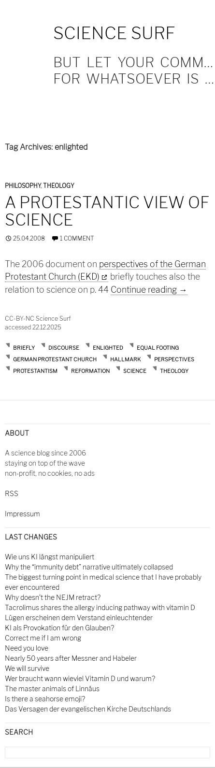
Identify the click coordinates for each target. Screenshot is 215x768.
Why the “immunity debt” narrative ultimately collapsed (89, 567)
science (134, 371)
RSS (11, 493)
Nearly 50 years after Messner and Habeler (71, 658)
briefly (24, 347)
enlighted (108, 347)
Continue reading (149, 289)
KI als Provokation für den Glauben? (59, 628)
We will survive (27, 668)
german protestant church (55, 359)
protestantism (35, 371)
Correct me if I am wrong (43, 638)
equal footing (158, 347)
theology (174, 371)
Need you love (26, 648)
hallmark (125, 359)
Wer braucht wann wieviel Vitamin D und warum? (80, 678)
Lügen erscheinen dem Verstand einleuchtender (79, 617)
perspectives (174, 359)
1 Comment (77, 238)
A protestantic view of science (107, 211)
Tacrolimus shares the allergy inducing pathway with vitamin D (100, 607)
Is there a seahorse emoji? (45, 699)
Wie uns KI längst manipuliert (49, 557)
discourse (63, 347)
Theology (58, 185)
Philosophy (23, 185)
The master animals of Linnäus (52, 688)
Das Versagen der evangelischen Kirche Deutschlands (88, 709)
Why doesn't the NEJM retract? (52, 597)
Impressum (22, 514)
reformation (90, 371)
